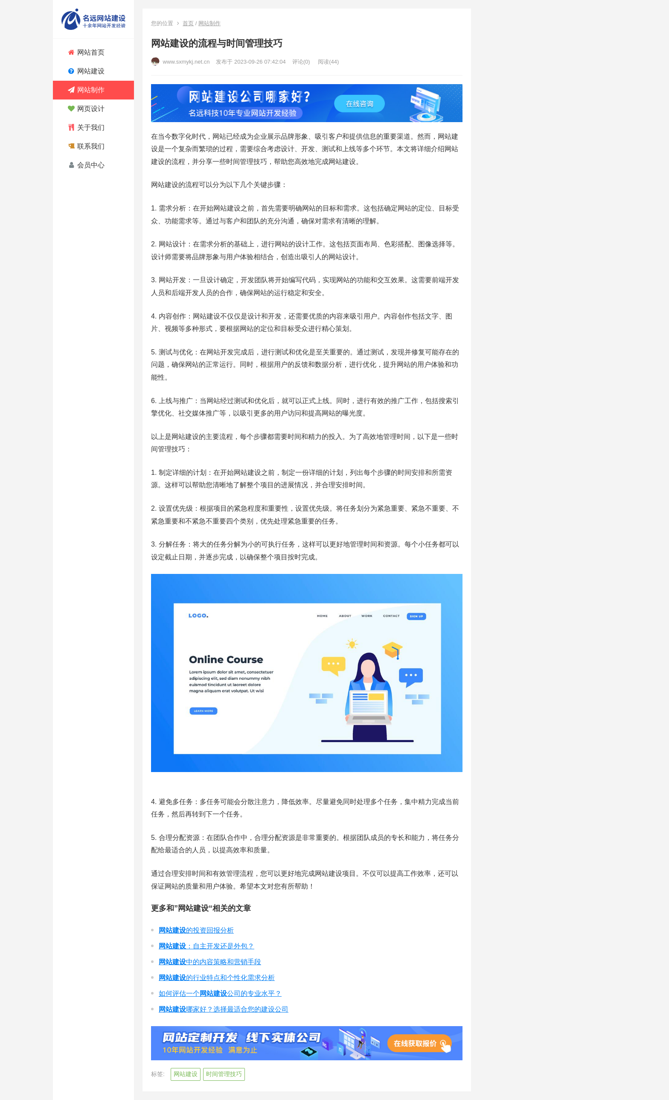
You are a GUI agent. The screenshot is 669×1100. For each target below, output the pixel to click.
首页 (188, 23)
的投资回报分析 (196, 930)
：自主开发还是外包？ (206, 946)
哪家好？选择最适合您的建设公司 (223, 1009)
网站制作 (209, 23)
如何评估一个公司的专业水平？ (220, 993)
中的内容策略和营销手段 (210, 961)
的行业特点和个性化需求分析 (217, 977)
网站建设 (186, 1074)
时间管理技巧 (224, 1074)
